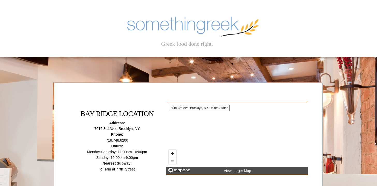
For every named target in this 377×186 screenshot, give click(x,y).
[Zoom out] (172, 161)
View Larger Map (237, 171)
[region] (237, 138)
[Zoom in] (172, 153)
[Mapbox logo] (179, 170)
